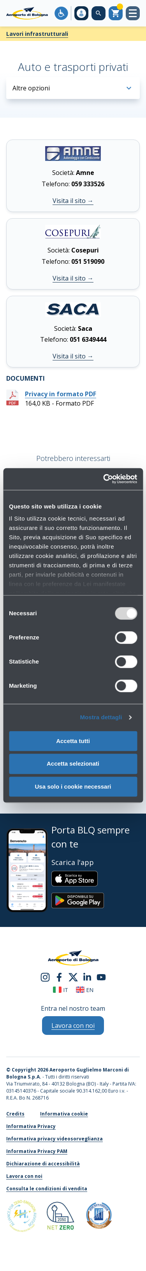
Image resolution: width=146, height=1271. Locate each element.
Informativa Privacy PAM (36, 1151)
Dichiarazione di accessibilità (43, 1163)
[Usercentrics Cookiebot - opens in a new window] (104, 479)
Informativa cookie (64, 1113)
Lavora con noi (24, 1176)
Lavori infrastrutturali (37, 33)
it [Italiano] (60, 990)
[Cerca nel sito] (98, 13)
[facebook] (59, 976)
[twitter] (73, 976)
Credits (15, 1113)
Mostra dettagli (101, 717)
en (84, 990)
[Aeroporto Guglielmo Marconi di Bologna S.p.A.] (27, 13)
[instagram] (45, 976)
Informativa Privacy (31, 1126)
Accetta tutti (73, 741)
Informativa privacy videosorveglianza (54, 1138)
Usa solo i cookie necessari (73, 786)
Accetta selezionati (73, 764)
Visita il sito (73, 200)
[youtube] (101, 976)
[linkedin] (87, 976)
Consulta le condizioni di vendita (46, 1188)
